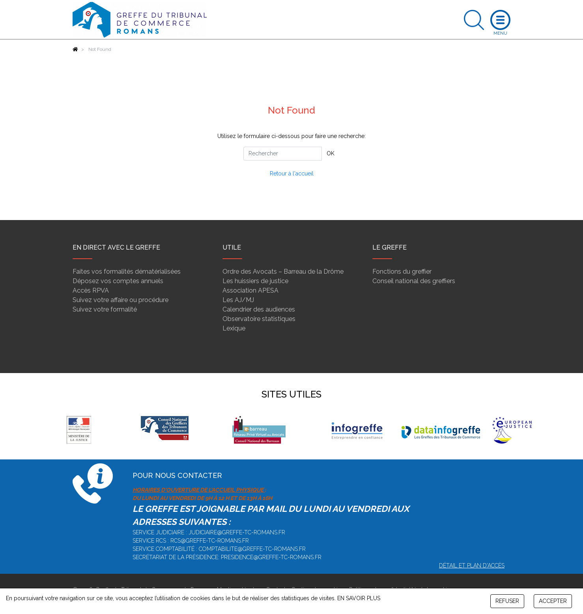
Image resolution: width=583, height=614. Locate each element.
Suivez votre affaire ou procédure (120, 300)
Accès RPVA (91, 290)
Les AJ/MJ (238, 300)
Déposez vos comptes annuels (118, 281)
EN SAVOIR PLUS (358, 598)
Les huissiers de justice (255, 281)
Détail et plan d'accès (472, 565)
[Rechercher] (282, 153)
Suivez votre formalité (105, 309)
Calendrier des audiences (258, 309)
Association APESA (250, 290)
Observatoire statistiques (258, 319)
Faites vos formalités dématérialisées (127, 271)
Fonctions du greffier (402, 271)
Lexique (233, 328)
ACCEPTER (553, 601)
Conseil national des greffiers (413, 281)
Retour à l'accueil (292, 173)
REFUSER (507, 601)
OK (330, 153)
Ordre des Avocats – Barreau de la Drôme (283, 271)
